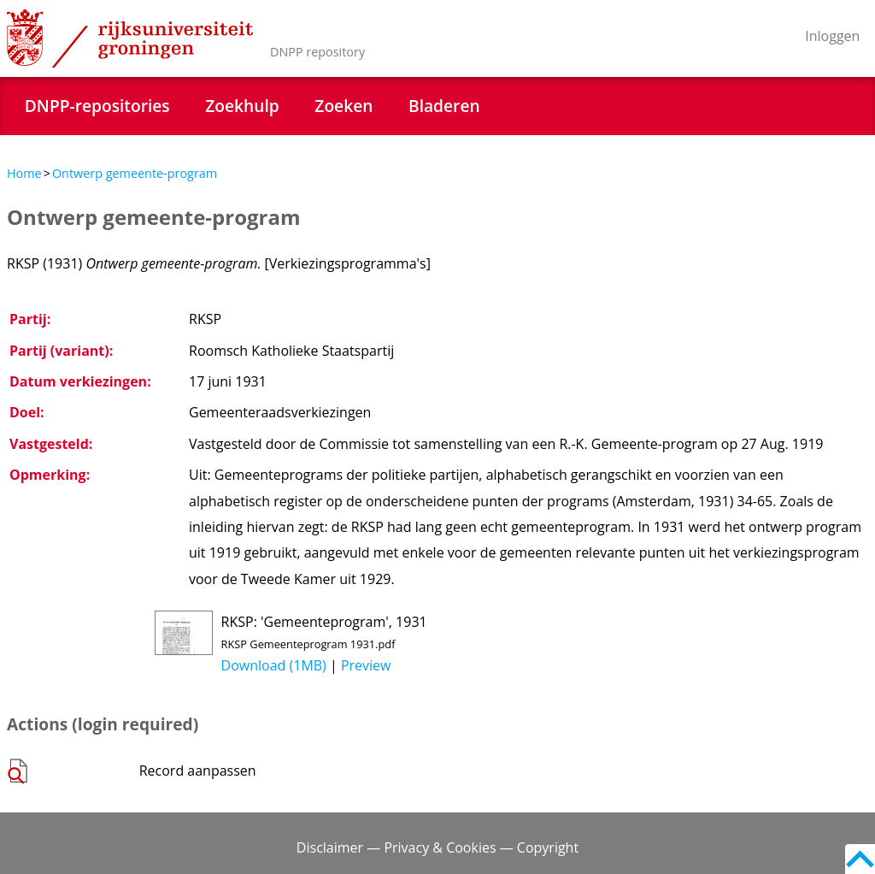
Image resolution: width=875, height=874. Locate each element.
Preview (366, 665)
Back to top (860, 859)
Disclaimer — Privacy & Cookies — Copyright (437, 847)
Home (24, 173)
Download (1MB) (273, 665)
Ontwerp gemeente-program (134, 173)
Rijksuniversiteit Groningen (130, 38)
